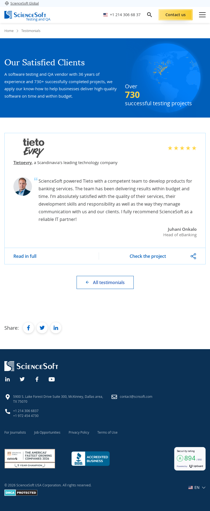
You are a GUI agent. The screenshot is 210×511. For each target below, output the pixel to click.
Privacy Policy (79, 432)
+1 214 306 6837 (26, 410)
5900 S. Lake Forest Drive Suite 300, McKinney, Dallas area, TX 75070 (58, 399)
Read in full (24, 256)
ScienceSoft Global (21, 3)
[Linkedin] (7, 378)
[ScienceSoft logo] (25, 15)
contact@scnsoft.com (136, 396)
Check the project (148, 256)
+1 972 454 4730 (26, 415)
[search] (149, 14)
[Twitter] (22, 378)
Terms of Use (107, 432)
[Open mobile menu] (202, 14)
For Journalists (15, 432)
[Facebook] (37, 378)
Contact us (175, 14)
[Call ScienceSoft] (122, 15)
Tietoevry (22, 162)
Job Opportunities (47, 432)
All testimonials (109, 282)
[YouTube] (52, 378)
